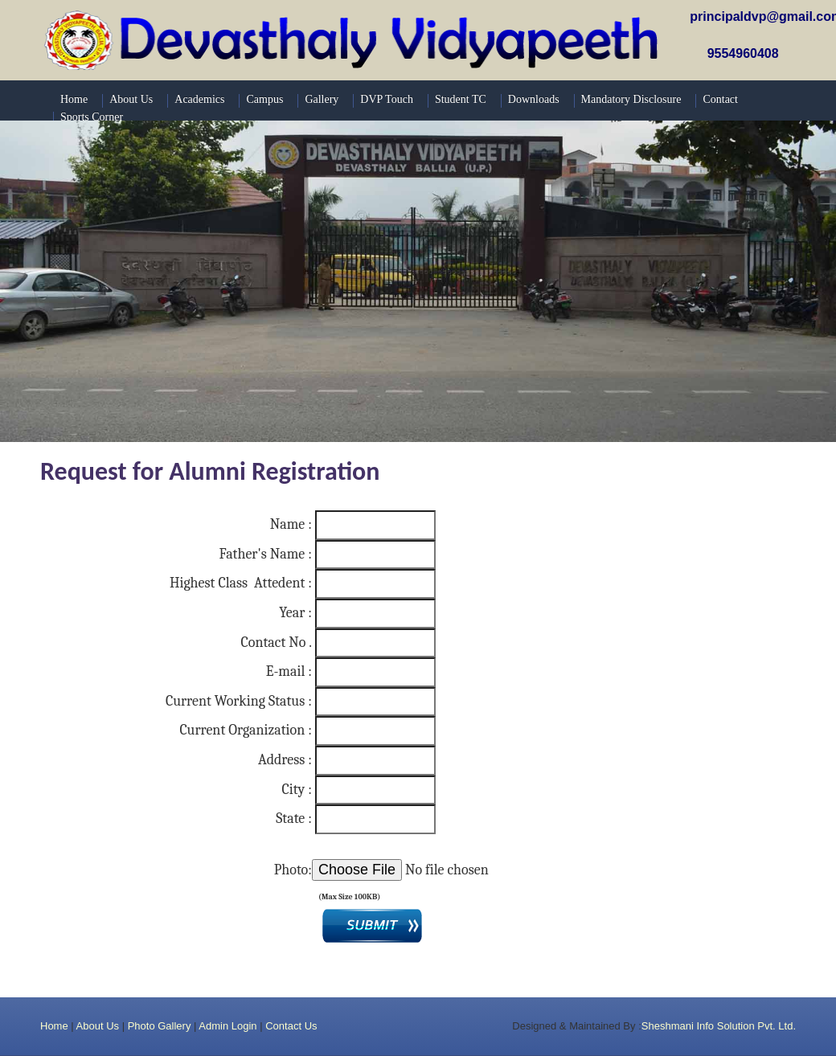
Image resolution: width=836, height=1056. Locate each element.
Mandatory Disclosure (631, 99)
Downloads (533, 99)
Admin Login (227, 1026)
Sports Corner (91, 117)
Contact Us (291, 1026)
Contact (720, 99)
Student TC (460, 99)
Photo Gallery (159, 1026)
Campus (264, 99)
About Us (97, 1026)
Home (54, 1026)
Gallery (321, 99)
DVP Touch (386, 99)
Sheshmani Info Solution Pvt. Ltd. (718, 1026)
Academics (199, 99)
